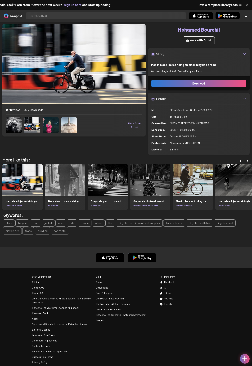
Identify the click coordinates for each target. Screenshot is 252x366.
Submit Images (104, 292)
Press (99, 282)
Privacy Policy (39, 362)
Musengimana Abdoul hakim (145, 205)
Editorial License (41, 329)
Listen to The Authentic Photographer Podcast (121, 314)
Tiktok (165, 292)
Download (198, 83)
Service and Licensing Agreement (50, 351)
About (35, 318)
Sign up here (82, 5)
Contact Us (38, 287)
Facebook (167, 282)
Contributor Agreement (44, 340)
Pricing (36, 282)
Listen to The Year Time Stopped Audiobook (55, 307)
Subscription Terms (42, 356)
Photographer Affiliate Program (113, 303)
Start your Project (41, 276)
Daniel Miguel (224, 205)
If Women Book (40, 313)
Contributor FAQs (41, 345)
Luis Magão (53, 205)
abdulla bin (95, 205)
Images (100, 320)
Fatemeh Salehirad (184, 205)
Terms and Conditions (43, 334)
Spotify (166, 303)
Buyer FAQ (37, 292)
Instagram (167, 276)
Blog (98, 276)
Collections (102, 287)
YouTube (166, 298)
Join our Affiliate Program (110, 298)
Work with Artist (198, 40)
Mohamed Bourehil (14, 205)
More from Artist (134, 125)
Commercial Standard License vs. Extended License (59, 324)
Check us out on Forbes (108, 309)
